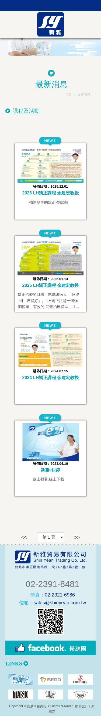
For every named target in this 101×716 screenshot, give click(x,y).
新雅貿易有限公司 (50, 24)
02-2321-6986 (52, 595)
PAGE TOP (51, 711)
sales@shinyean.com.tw (52, 602)
